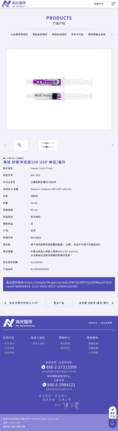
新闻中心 (64, 337)
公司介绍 (8, 337)
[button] (112, 34)
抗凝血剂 (20, 158)
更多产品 (59, 303)
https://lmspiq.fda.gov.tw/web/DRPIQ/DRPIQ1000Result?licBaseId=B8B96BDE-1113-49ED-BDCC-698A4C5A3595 (59, 284)
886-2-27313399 (61, 367)
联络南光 (92, 337)
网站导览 (93, 322)
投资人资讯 (38, 337)
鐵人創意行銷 (18, 426)
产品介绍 (10, 158)
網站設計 (7, 426)
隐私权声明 (106, 322)
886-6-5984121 (61, 384)
